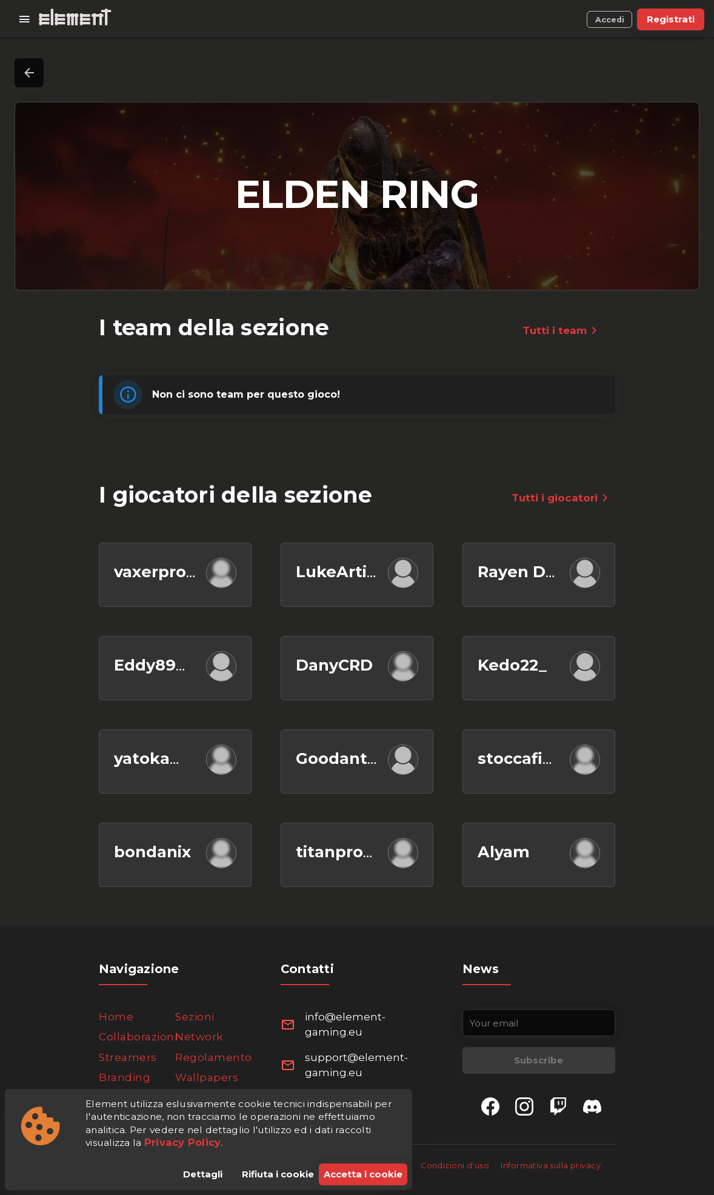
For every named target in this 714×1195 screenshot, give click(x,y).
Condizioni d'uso (456, 1165)
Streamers (128, 1057)
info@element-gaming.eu (345, 1025)
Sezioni (195, 1017)
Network (199, 1037)
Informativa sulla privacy (551, 1165)
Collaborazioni (138, 1037)
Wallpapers (206, 1077)
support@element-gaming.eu (356, 1065)
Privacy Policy (182, 1142)
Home (116, 1017)
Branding (124, 1077)
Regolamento (213, 1057)
